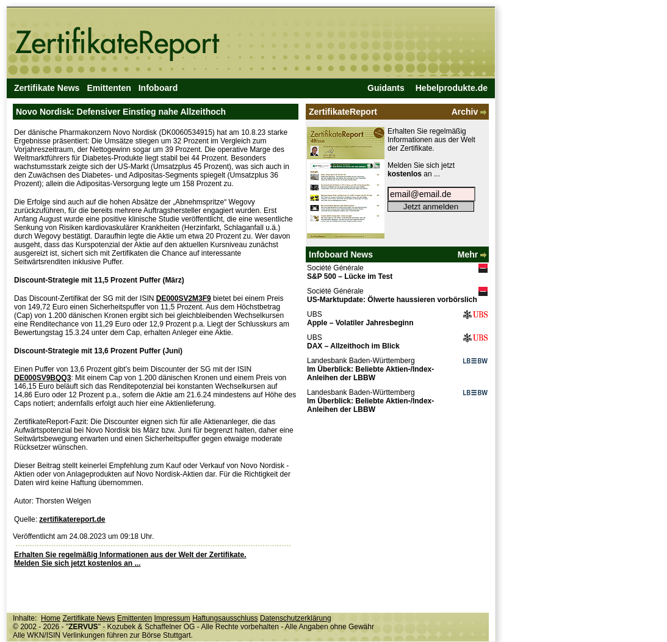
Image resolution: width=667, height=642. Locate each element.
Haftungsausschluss (225, 618)
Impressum (172, 618)
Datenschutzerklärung (295, 618)
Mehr (473, 254)
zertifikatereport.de (72, 519)
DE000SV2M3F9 (183, 298)
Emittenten (109, 88)
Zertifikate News (46, 88)
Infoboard (158, 88)
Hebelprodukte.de (452, 88)
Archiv (470, 112)
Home (50, 618)
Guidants (386, 88)
